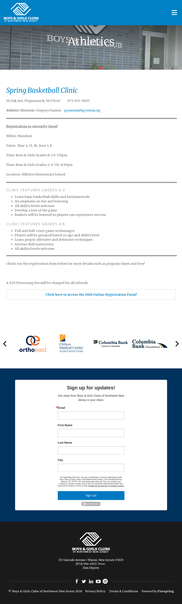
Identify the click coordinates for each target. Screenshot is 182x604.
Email (61, 407)
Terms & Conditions (123, 591)
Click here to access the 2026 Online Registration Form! (91, 294)
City (60, 460)
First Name (65, 425)
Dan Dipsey (91, 568)
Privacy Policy (95, 591)
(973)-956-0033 (86, 564)
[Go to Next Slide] (177, 343)
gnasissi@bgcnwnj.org (82, 110)
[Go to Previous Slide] (5, 343)
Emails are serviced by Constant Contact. (106, 486)
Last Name (65, 442)
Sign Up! (90, 495)
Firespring (165, 591)
